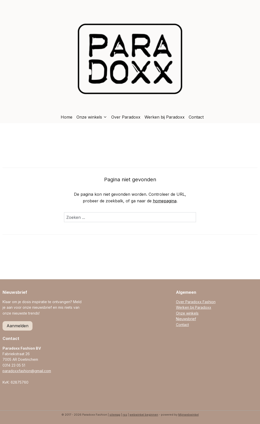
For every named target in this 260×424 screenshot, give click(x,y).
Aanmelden (17, 325)
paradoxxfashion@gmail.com (27, 371)
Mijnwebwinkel (188, 414)
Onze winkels (91, 117)
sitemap (114, 414)
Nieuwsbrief (186, 319)
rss (125, 414)
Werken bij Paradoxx (164, 117)
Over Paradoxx (125, 117)
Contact (196, 117)
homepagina (164, 200)
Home (66, 117)
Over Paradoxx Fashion (196, 302)
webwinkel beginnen (143, 414)
